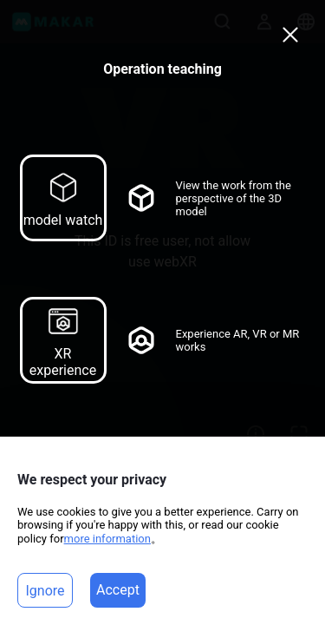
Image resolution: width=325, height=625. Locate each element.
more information (107, 538)
